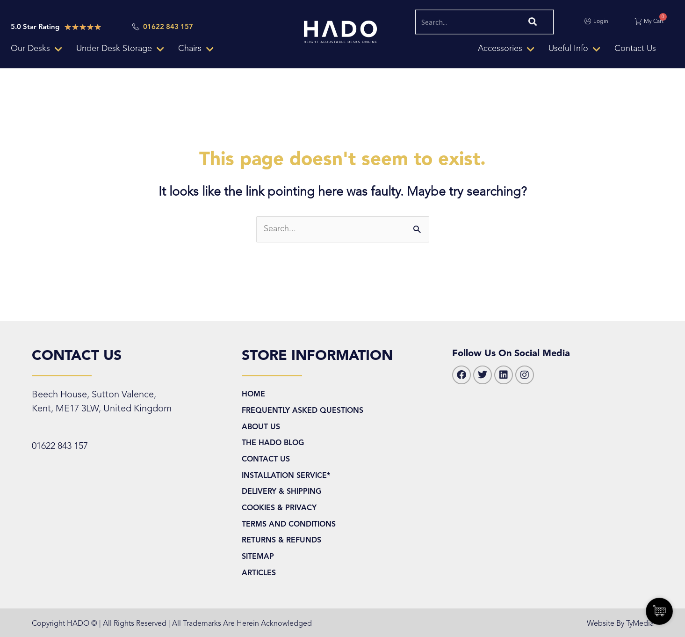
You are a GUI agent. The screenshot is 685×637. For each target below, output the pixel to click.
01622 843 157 (60, 446)
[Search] (531, 22)
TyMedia (640, 624)
